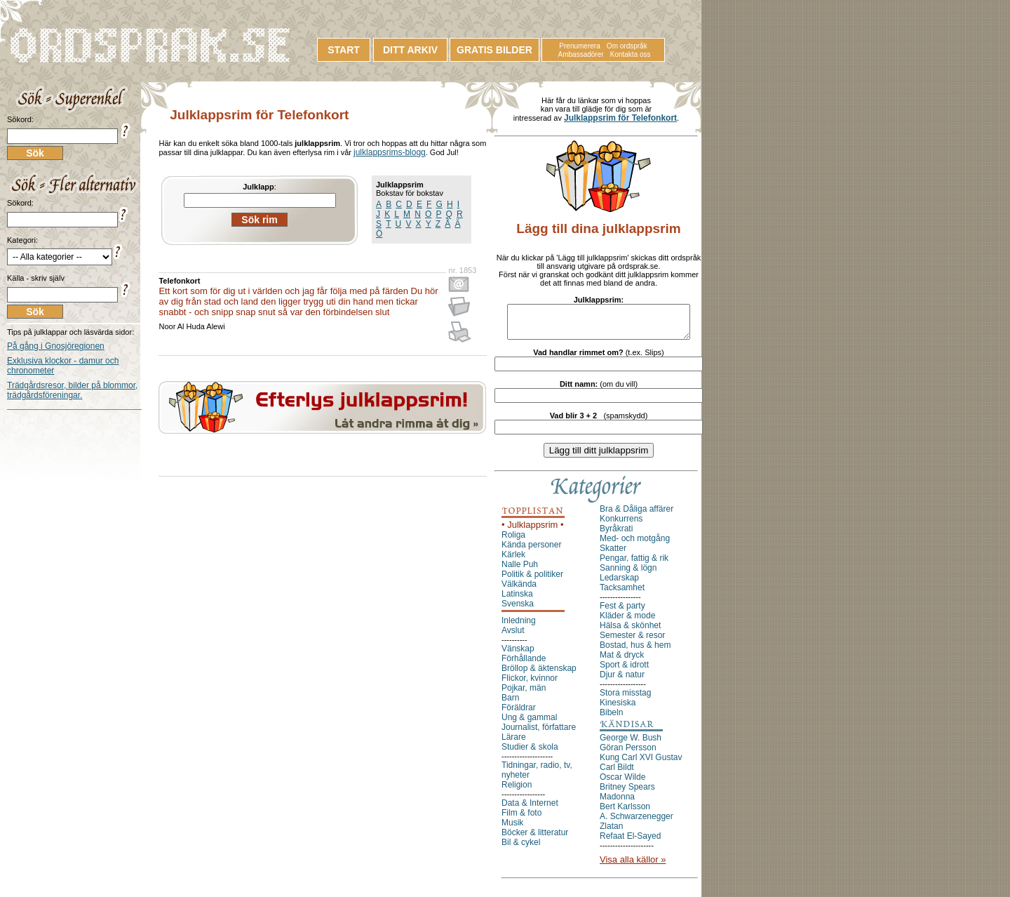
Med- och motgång (635, 545)
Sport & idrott (624, 671)
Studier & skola (529, 753)
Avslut (512, 637)
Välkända (519, 590)
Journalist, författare (538, 733)
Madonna (617, 803)
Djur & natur (622, 681)
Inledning (518, 627)
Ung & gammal (529, 724)
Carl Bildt (617, 773)
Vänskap (517, 655)
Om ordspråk (627, 46)
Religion (516, 791)
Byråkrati (616, 535)
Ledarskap (619, 584)
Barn (510, 704)
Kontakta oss (630, 54)
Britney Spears (627, 793)
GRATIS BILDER (494, 49)
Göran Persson (628, 754)
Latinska (517, 600)
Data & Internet (529, 809)
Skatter (613, 554)
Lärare (513, 743)
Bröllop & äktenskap (539, 674)
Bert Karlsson (625, 813)
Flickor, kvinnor (529, 684)
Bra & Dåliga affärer (636, 515)
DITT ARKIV (410, 49)
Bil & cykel (520, 848)
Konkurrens (621, 525)
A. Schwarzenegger (636, 823)
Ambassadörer (581, 54)
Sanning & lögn (628, 574)
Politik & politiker (532, 580)
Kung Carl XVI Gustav (641, 764)
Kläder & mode (627, 622)
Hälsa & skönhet (630, 632)
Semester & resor (632, 641)
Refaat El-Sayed (630, 842)
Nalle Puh (519, 571)
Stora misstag (625, 699)
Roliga (513, 541)
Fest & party (622, 612)
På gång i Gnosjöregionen (56, 346)
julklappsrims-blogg (390, 152)
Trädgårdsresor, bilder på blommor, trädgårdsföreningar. (72, 390)
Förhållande (523, 665)
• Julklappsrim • (532, 531)
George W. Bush (630, 744)
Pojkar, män (523, 694)
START (344, 49)
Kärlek (513, 561)
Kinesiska (617, 709)
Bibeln (611, 719)
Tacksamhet (622, 594)
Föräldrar (518, 714)
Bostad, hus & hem (635, 651)
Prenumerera (579, 46)
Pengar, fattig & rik (634, 564)
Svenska (517, 610)
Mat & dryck (622, 661)
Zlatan (611, 832)
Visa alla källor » (633, 866)
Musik (512, 829)
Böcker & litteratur (534, 839)
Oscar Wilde (622, 783)
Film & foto (521, 819)
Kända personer (531, 551)
